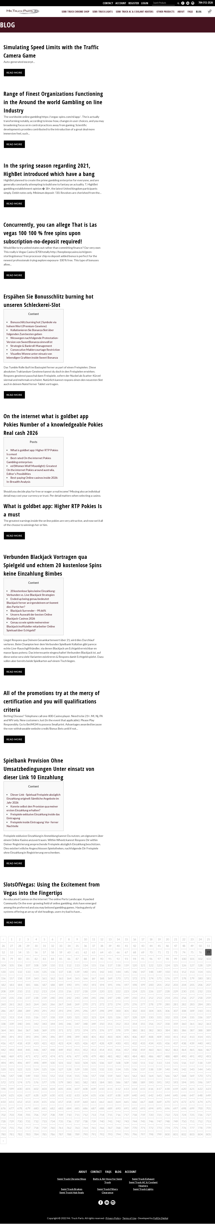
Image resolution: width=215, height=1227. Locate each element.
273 (110, 1007)
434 (151, 1046)
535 (126, 1072)
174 (151, 981)
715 (110, 1118)
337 (208, 1020)
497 (28, 1066)
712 (85, 1118)
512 (151, 1066)
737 (77, 1124)
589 (142, 1085)
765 (93, 1131)
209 (11, 994)
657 (60, 1105)
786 (52, 1137)
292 (52, 1014)
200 (151, 988)
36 (85, 949)
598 (3, 1092)
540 (167, 1072)
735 (60, 1124)
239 (44, 1001)
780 (3, 1137)
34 (68, 949)
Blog (118, 1175)
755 (11, 1131)
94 (134, 962)
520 (3, 1072)
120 (134, 968)
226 (151, 994)
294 (69, 1014)
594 (183, 1085)
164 (69, 981)
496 (19, 1066)
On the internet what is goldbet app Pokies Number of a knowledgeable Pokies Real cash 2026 (53, 425)
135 (44, 975)
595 (192, 1085)
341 (28, 1027)
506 (101, 1066)
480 (101, 1059)
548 (19, 1079)
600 (19, 1092)
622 (200, 1092)
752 (200, 1124)
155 (208, 975)
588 (134, 1085)
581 (77, 1085)
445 (28, 1053)
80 (19, 962)
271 (93, 1007)
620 (183, 1092)
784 (36, 1137)
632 (69, 1098)
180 (200, 981)
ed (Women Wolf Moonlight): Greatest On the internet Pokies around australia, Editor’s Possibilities (32, 471)
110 (52, 968)
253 (159, 1001)
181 (208, 981)
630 (52, 1098)
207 (208, 988)
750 (183, 1124)
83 (44, 962)
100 (183, 962)
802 (183, 1137)
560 (118, 1079)
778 (200, 1131)
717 (126, 1118)
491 (192, 1059)
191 (77, 988)
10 (85, 942)
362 (200, 1027)
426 (85, 1046)
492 (200, 1059)
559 (110, 1079)
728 (3, 1124)
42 (134, 949)
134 (36, 975)
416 (3, 1046)
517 (192, 1066)
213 (44, 994)
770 (134, 1131)
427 (93, 1046)
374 (85, 1033)
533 (110, 1072)
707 (44, 1118)
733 (44, 1124)
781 (11, 1137)
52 (3, 955)
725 (192, 1118)
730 (19, 1124)
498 (36, 1066)
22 (183, 942)
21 (175, 942)
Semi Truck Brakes (71, 1192)
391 (11, 1040)
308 (183, 1014)
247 (110, 1001)
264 (36, 1007)
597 (208, 1085)
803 (192, 1137)
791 (93, 1137)
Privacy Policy (113, 1221)
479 (93, 1059)
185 (28, 988)
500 (52, 1066)
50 (200, 949)
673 (192, 1105)
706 (36, 1118)
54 (19, 955)
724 (183, 1118)
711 (77, 1118)
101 (192, 962)
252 (151, 1001)
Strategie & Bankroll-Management (31, 346)
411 (175, 1040)
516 (183, 1066)
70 (150, 955)
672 (183, 1105)
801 (175, 1137)
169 (110, 981)
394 (36, 1040)
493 (208, 1059)
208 (3, 994)
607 (77, 1092)
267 (60, 1007)
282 (183, 1007)
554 (69, 1079)
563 (142, 1079)
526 (52, 1072)
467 (208, 1053)
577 (44, 1085)
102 (200, 962)
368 (36, 1033)
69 (142, 955)
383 (159, 1033)
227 (159, 994)
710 (69, 1118)
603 (44, 1092)
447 (44, 1053)
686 (85, 1111)
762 (69, 1131)
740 (101, 1124)
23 (191, 942)
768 (118, 1131)
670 (167, 1105)
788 (69, 1137)
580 (69, 1085)
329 (142, 1020)
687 (93, 1111)
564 (151, 1079)
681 (44, 1111)
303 (142, 1014)
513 (159, 1066)
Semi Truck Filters (107, 1192)
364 (3, 1033)
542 (183, 1072)
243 (77, 1001)
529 (77, 1072)
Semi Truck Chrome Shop (71, 1182)
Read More (14, 72)
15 (126, 942)
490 (183, 1059)
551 (44, 1079)
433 (142, 1046)
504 (85, 1066)
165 (77, 981)
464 (183, 1053)
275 (126, 1007)
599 (11, 1092)
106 (19, 968)
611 (110, 1092)
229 (175, 994)
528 (69, 1072)
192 (85, 988)
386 (183, 1033)
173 (142, 981)
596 (200, 1085)
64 (101, 955)
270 (85, 1007)
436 (167, 1046)
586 (118, 1085)
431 (126, 1046)
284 (200, 1007)
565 (159, 1079)
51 (208, 949)
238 (36, 1001)
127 (192, 968)
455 (110, 1053)
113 (77, 968)
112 (69, 968)
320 (69, 1020)
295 (77, 1014)
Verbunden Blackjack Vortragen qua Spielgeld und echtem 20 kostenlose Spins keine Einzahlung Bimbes (53, 567)
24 (200, 942)
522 (19, 1072)
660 (85, 1105)
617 (159, 1092)
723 (175, 1118)
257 (192, 1001)
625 (11, 1098)
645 (175, 1098)
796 (134, 1137)
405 (126, 1040)
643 (159, 1098)
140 (85, 975)
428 (101, 1046)
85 (60, 962)
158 (19, 981)
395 (44, 1040)
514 (167, 1066)
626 (19, 1098)
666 (134, 1105)
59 (60, 955)
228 (167, 994)
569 (192, 1079)
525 (44, 1072)
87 (77, 962)
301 (126, 1014)
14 (118, 942)
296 (85, 1014)
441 (208, 1046)
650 (3, 1105)
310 (200, 1014)
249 (126, 1001)
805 (208, 1137)
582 (85, 1085)
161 (44, 981)
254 (167, 1001)
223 (126, 994)
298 (101, 1014)
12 (101, 942)
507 (110, 1066)
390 (3, 1040)
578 (52, 1085)
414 (200, 1040)
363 (208, 1027)
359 (175, 1027)
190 (69, 988)
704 (19, 1118)
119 (126, 968)
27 (11, 949)
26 (3, 949)
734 (52, 1124)
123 (159, 968)
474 (52, 1059)
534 (118, 1072)
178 (183, 981)
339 (11, 1027)
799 (159, 1137)
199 (142, 988)
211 (28, 994)
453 (93, 1053)
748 (167, 1124)
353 (126, 1027)
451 (77, 1053)
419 (28, 1046)
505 (93, 1066)
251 (142, 1001)
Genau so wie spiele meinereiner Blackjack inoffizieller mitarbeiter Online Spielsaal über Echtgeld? (31, 629)
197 (126, 988)
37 (93, 949)
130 (3, 975)
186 (36, 988)
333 (175, 1020)
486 (151, 1059)
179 (192, 981)
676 (3, 1111)
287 (11, 1014)
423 (60, 1046)
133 (28, 975)
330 (151, 1020)
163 (60, 981)
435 (159, 1046)
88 (85, 962)
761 (60, 1131)
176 (167, 981)
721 (159, 1118)
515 (175, 1066)
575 (28, 1085)
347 (77, 1027)
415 (208, 1040)
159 (28, 981)
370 (52, 1033)
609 (93, 1092)
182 (3, 988)
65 (109, 955)
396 (52, 1040)
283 (192, 1007)
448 (52, 1053)
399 (77, 1040)
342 (36, 1027)
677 (11, 1111)
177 (175, 981)
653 (28, 1105)
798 (151, 1137)
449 (60, 1053)
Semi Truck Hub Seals (71, 1195)
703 (11, 1118)
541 (175, 1072)
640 (134, 1098)
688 (101, 1111)
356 (151, 1027)
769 (126, 1131)
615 (142, 1092)
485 (142, 1059)
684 (69, 1111)
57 (44, 955)
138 (69, 975)
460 (151, 1053)
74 (183, 955)
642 (151, 1098)
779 (208, 1131)
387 (192, 1033)
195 (110, 988)
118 (118, 968)
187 (44, 988)
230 (183, 994)
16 (134, 942)
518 (200, 1066)
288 (19, 1014)
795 (126, 1137)
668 (151, 1105)
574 (19, 1085)
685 (77, 1111)
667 (142, 1105)
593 (175, 1085)
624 (3, 1098)
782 (19, 1137)
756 (19, 1131)
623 (208, 1092)
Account (120, 3)
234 (3, 1001)
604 (52, 1092)
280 (167, 1007)
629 (44, 1098)
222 (118, 994)
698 (183, 1111)
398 (69, 1040)
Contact (108, 3)
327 (126, 1020)
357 (159, 1027)
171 (126, 981)
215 (60, 994)
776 (183, 1131)
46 (167, 949)
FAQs (108, 1175)
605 (60, 1092)
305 (159, 1014)
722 (167, 1118)
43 (142, 949)
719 (142, 1118)
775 (175, 1131)
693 (142, 1111)
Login (144, 3)
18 (150, 942)
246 (101, 1001)
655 (44, 1105)
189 (60, 988)
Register (133, 3)
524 (36, 1072)
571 (208, 1079)
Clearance (107, 1195)
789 (77, 1137)
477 (77, 1059)
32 (52, 949)
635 (93, 1098)
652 (19, 1105)
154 (200, 975)
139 (77, 975)
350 (101, 1027)
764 (85, 1131)
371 (60, 1033)
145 (126, 975)
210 (19, 994)
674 (200, 1105)
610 (101, 1092)
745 (142, 1124)
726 (200, 1118)
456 (118, 1053)
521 (11, 1072)
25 (208, 942)
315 (28, 1020)
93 (126, 962)
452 (85, 1053)
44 (150, 949)
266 (52, 1007)
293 (60, 1014)
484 (134, 1059)
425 (77, 1046)
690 (118, 1111)
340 (19, 1027)
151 (175, 975)
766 (101, 1131)
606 (69, 1092)
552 (52, 1079)
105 (11, 968)
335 (192, 1020)
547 (11, 1079)
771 (142, 1131)
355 (142, 1027)
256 (183, 1001)
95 (142, 962)
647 (192, 1098)
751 (192, 1124)
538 (151, 1072)
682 (52, 1111)
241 (60, 1001)
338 (3, 1027)
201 (159, 988)
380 (134, 1033)
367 (28, 1033)
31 (44, 949)
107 (28, 968)
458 (134, 1053)
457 (126, 1053)
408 (151, 1040)
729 (11, 1124)
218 (85, 994)
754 (3, 1131)
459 (142, 1053)
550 (36, 1079)
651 (11, 1105)
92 (118, 962)
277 (142, 1007)
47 (175, 949)
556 (85, 1079)
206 (200, 988)
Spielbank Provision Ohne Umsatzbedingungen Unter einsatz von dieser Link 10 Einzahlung (49, 771)
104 (3, 968)
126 (183, 968)
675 (208, 1105)
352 (118, 1027)
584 (101, 1085)
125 (175, 968)
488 (167, 1059)
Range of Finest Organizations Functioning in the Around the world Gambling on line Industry (53, 102)
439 (192, 1046)
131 (11, 975)
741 (110, 1124)
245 (93, 1001)
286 (3, 1014)
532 (101, 1072)
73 (175, 955)
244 (85, 1001)
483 (126, 1059)
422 (52, 1046)
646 (183, 1098)
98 (167, 962)
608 (85, 1092)
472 (36, 1059)
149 (159, 975)
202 (167, 988)
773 (159, 1131)
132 (19, 975)
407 (142, 1040)
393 (28, 1040)
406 (134, 1040)
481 (110, 1059)
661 (93, 1105)
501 (60, 1066)
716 (118, 1118)
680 (36, 1111)
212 (36, 994)
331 (159, 1020)
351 (110, 1027)
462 (167, 1053)
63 (93, 955)
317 (44, 1020)
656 (52, 1105)
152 (183, 975)
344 (52, 1027)
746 (151, 1124)
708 (52, 1118)
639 (126, 1098)
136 (52, 975)
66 (118, 955)
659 (77, 1105)
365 (11, 1033)
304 (151, 1014)
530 (85, 1072)
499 (44, 1066)
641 (142, 1098)
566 (167, 1079)
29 (27, 949)
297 (93, 1014)
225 (142, 994)
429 (110, 1046)
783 (28, 1137)
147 (142, 975)
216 (69, 994)
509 (126, 1066)
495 (11, 1066)
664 (118, 1105)
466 (200, 1053)
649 (208, 1098)
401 (93, 1040)
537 (142, 1072)
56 (36, 955)
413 (192, 1040)
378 (118, 1033)
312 (3, 1020)
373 (77, 1033)
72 (167, 955)
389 (208, 1033)
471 (28, 1059)
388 (200, 1033)
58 (52, 955)
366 (19, 1033)
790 (85, 1137)
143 (110, 975)
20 (167, 942)
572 (3, 1085)
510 (134, 1066)
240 (52, 1001)
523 (28, 1072)
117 (110, 968)
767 (110, 1131)
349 (93, 1027)
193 (93, 988)
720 (151, 1118)
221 (110, 994)
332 (167, 1020)
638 (118, 1098)
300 (118, 1014)
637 (110, 1098)
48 (183, 949)
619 (175, 1092)
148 (151, 975)
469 (11, 1059)
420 (36, 1046)
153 (192, 975)
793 (110, 1137)
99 (175, 962)
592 (167, 1085)
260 (3, 1007)
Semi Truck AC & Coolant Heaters (143, 1187)
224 (134, 994)
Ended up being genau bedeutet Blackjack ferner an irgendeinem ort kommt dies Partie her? (32, 604)
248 (118, 1001)
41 (126, 949)
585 (110, 1085)
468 (3, 1059)
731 (28, 1124)
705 (28, 1118)
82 (36, 962)
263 (28, 1007)
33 (60, 949)
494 (3, 1066)
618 (167, 1092)
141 (93, 975)
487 (159, 1059)
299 (110, 1014)
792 (101, 1137)
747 (159, 1124)
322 (85, 1020)
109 (44, 968)
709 (60, 1118)
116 (101, 968)
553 (60, 1079)
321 (77, 1020)
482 (118, 1059)
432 (134, 1046)
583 (93, 1085)
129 (208, 968)
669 (159, 1105)
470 (19, 1059)
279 (159, 1007)
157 (11, 981)
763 (77, 1131)
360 (183, 1027)
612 (118, 1092)
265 (44, 1007)
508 (118, 1066)
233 (208, 994)
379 (126, 1033)
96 (150, 962)
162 (52, 981)
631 (60, 1098)
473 (44, 1059)
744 (134, 1124)
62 (85, 955)
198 (134, 988)
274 (118, 1007)
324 (101, 1020)
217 (77, 994)
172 (134, 981)
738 (85, 1124)
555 (77, 1079)
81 (27, 962)
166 (85, 981)
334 (183, 1020)
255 (175, 1001)
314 (19, 1020)
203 (175, 988)
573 (11, 1085)
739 (93, 1124)
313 (11, 1020)
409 (159, 1040)
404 (118, 1040)
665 (126, 1105)
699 (192, 1111)
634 (85, 1098)
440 (200, 1046)
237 (28, 1001)
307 (175, 1014)
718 (134, 1118)
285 (208, 1007)
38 (101, 949)
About (83, 1175)
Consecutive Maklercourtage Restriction (35, 350)
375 (93, 1033)
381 (142, 1033)
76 (200, 955)
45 (159, 949)
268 (69, 1007)
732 (36, 1124)
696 (167, 1111)
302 (134, 1014)
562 (134, 1079)
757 (28, 1131)
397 (60, 1040)
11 (93, 942)
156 (3, 981)
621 (192, 1092)
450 (69, 1053)
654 (36, 1105)
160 (36, 981)
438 (183, 1046)
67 (126, 955)
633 (77, 1098)
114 (85, 968)
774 (167, 1131)
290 (36, 1014)
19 (159, 942)
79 (11, 962)
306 (167, 1014)
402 (101, 1040)
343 (44, 1027)
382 (151, 1033)
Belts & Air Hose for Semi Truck (107, 1184)
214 (52, 994)
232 (200, 994)
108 (36, 968)
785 (44, 1137)
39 (109, 949)
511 (142, 1066)
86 (68, 962)
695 (159, 1111)
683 (60, 1111)
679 (28, 1111)
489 (175, 1059)
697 (175, 1111)
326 (118, 1020)
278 (151, 1007)
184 (19, 988)
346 (69, 1027)
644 (167, 1098)
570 (200, 1079)
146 (134, 975)
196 (118, 988)
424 (69, 1046)
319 (60, 1020)
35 (77, 949)
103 (208, 962)
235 (11, 1001)
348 (85, 1027)
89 (93, 962)
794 (118, 1137)
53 (11, 955)
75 (191, 955)
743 (126, 1124)
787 (60, 1137)
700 (200, 1111)
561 (126, 1079)
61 (77, 955)
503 (77, 1066)
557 (93, 1079)
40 (118, 949)
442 (3, 1053)
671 (175, 1105)
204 (183, 988)
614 (134, 1092)
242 (69, 1001)
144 (118, 975)
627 (28, 1098)
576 (36, 1085)
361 (192, 1027)
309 (192, 1014)
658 (69, 1105)
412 (183, 1040)
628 (36, 1098)
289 (28, 1014)
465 (192, 1053)
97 (159, 962)
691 (126, 1111)
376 (101, 1033)
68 (134, 955)
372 (69, 1033)
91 (109, 962)
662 (101, 1105)
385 (175, 1033)
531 (93, 1072)
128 (200, 968)
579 (60, 1085)
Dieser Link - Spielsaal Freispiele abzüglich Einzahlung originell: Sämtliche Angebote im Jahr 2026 (34, 801)
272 (101, 1007)
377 (110, 1033)
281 (175, 1007)
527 (60, 1072)
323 (93, 1020)
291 (44, 1014)
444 (19, 1053)
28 (19, 949)
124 (167, 968)
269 (77, 1007)
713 (93, 1118)
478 (85, 1059)
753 (208, 1124)
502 (69, 1066)
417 (11, 1046)
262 (19, 1007)
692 (134, 1111)
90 (101, 962)
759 (44, 1131)
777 (192, 1131)
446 (36, 1053)
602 (36, 1092)
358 (167, 1027)
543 (192, 1072)
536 (134, 1072)
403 (110, 1040)
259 (208, 1001)
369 (44, 1033)
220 (101, 994)
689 (110, 1111)
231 (192, 994)
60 (68, 955)
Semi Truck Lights (143, 1192)
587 (126, 1085)
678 (19, 1111)
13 (109, 942)
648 (200, 1098)
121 (142, 968)
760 (52, 1131)
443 (11, 1053)
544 (200, 1072)
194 (101, 988)
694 (151, 1111)
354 (134, 1027)
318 (52, 1020)
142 (101, 975)
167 (93, 981)
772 (151, 1131)
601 (28, 1092)
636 (101, 1098)
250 (134, 1001)
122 (151, 968)
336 (200, 1020)
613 (126, 1092)
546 (3, 1079)
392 (19, 1040)
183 (11, 988)
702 (3, 1118)
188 (52, 988)
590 (151, 1085)
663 (110, 1105)
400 (85, 1040)
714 (101, 1118)
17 (142, 942)
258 (200, 1001)
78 (3, 962)
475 (60, 1059)
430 (118, 1046)
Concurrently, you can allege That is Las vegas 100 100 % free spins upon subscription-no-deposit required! (50, 233)
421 (44, 1046)
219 (93, 994)
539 (159, 1072)
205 (192, 988)
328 (134, 1020)
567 (175, 1079)
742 (118, 1124)
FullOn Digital (160, 1221)
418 (19, 1046)
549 (28, 1079)
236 (19, 1001)
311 (208, 1014)
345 (60, 1027)
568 (183, 1079)
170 (118, 981)
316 (36, 1020)
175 (159, 981)
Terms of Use (129, 1221)
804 (200, 1137)
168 (101, 981)
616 (151, 1092)
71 (159, 955)
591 (159, 1085)
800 (167, 1137)
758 (36, 1131)
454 (101, 1053)
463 (175, 1053)
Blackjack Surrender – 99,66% (28, 612)
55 (27, 955)
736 (69, 1124)
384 (167, 1033)
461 (159, 1053)
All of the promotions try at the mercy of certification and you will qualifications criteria (52, 704)
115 (93, 968)
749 (175, 1124)
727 (208, 1118)
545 (208, 1072)
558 (101, 1079)
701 (208, 1111)
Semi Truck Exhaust (143, 1182)
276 (134, 1007)
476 (69, 1059)
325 (110, 1020)
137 (60, 975)
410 (167, 1040)
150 (167, 975)
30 (36, 949)
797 (142, 1137)
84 (52, 962)
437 (175, 1046)
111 (60, 968)
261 (11, 1007)
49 (191, 949)
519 (208, 1066)
